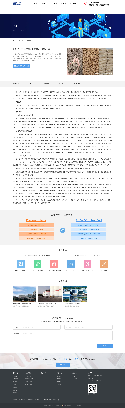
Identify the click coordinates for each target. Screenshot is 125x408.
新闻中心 (75, 373)
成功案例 (62, 83)
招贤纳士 (15, 390)
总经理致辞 (15, 379)
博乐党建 (15, 381)
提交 (104, 346)
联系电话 (68, 327)
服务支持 (59, 373)
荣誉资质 (15, 384)
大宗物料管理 (28, 376)
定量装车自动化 (29, 379)
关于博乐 (15, 373)
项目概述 (16, 333)
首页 (14, 40)
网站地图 (78, 405)
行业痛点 (31, 83)
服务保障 (46, 83)
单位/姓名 (17, 327)
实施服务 (59, 376)
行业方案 (19, 40)
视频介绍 (28, 373)
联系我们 (15, 393)
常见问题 (59, 384)
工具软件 (59, 379)
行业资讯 (74, 379)
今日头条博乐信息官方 (46, 400)
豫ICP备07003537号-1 (70, 405)
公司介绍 (15, 376)
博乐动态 (74, 376)
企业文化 (15, 387)
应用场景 (16, 83)
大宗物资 (27, 40)
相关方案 (77, 83)
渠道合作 (43, 373)
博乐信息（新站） (57, 400)
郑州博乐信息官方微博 (33, 400)
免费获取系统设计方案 (21, 66)
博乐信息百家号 (22, 400)
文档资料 (59, 381)
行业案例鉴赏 (28, 381)
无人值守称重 (28, 384)
